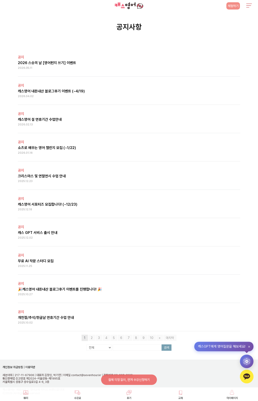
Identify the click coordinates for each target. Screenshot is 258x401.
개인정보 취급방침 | (13, 367)
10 (151, 338)
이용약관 (30, 367)
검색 (166, 347)
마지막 (170, 338)
